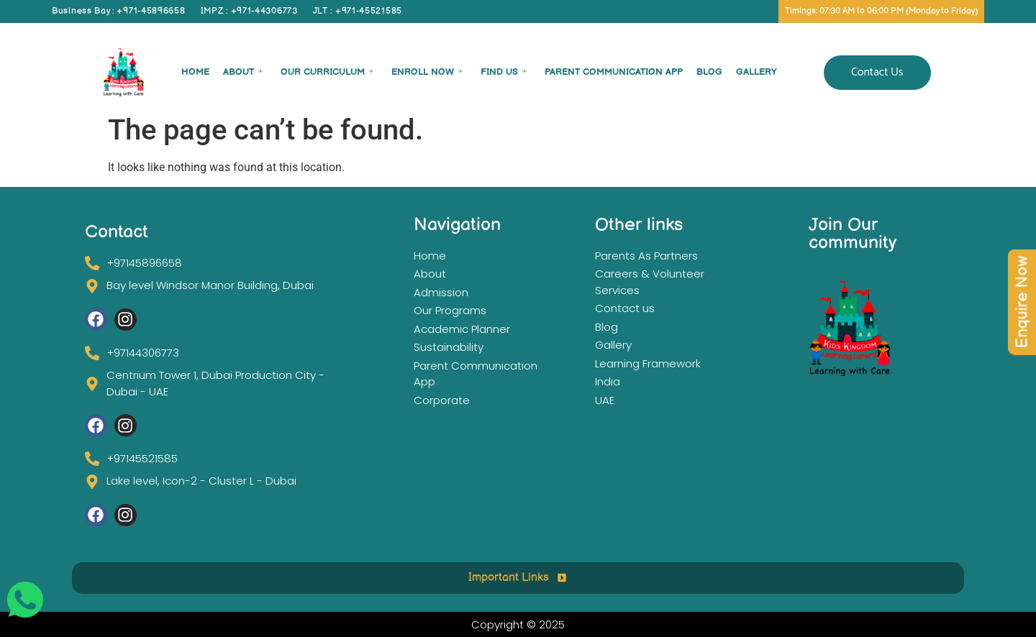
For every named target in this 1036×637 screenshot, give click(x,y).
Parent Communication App (614, 72)
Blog (709, 72)
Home (195, 72)
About (243, 72)
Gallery (756, 72)
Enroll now (427, 72)
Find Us (504, 72)
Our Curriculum (327, 72)
